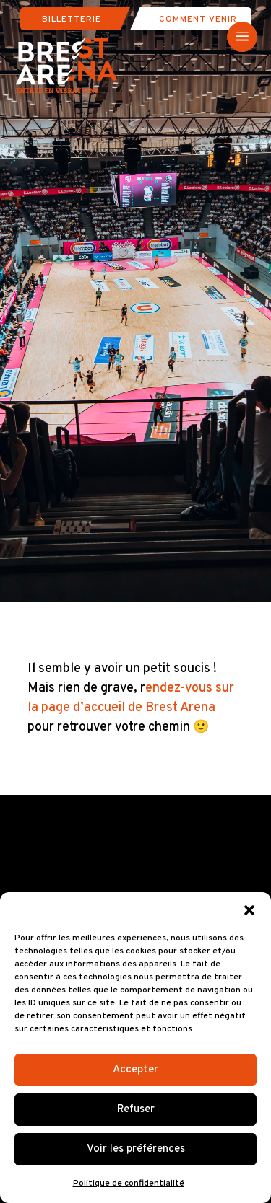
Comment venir (198, 19)
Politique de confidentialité (128, 1183)
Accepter (135, 1070)
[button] (249, 910)
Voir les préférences (136, 1149)
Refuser (136, 1109)
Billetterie (71, 19)
